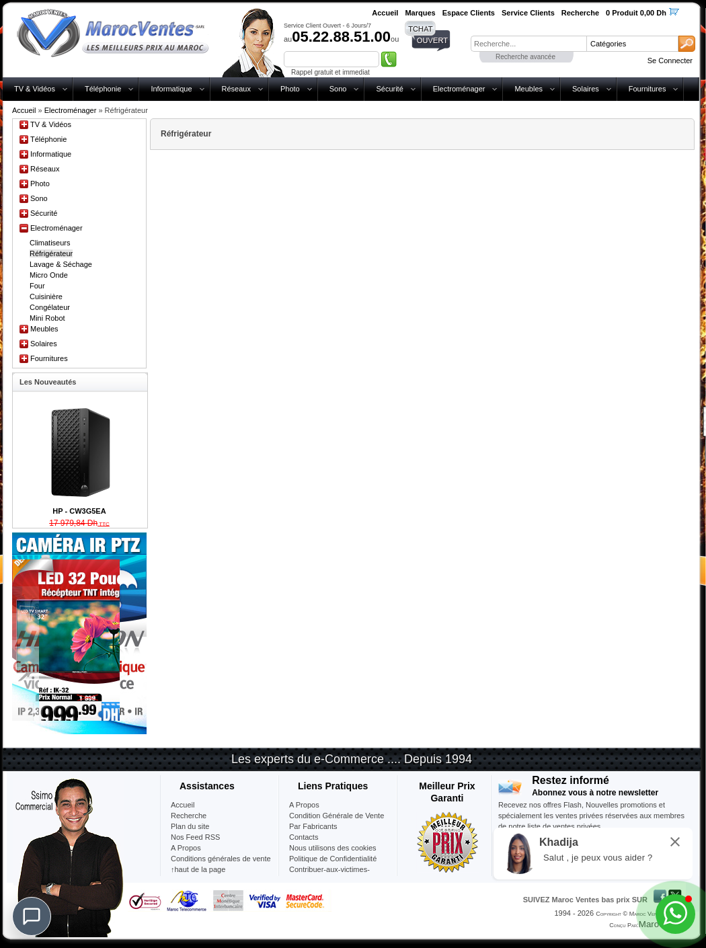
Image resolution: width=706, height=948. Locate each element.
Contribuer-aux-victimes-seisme (329, 874)
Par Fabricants (313, 826)
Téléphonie (103, 89)
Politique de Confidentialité (333, 859)
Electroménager (459, 89)
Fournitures (647, 89)
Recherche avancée (525, 57)
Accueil (24, 110)
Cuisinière (46, 296)
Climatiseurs (50, 243)
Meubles (528, 89)
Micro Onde (49, 275)
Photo (290, 89)
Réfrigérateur (51, 253)
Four (37, 286)
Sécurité (389, 89)
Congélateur (50, 307)
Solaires (585, 89)
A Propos (304, 805)
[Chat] (31, 916)
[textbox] (528, 44)
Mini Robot (47, 318)
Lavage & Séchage (61, 264)
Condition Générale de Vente (336, 816)
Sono (338, 89)
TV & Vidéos (34, 89)
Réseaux (236, 89)
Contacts (303, 837)
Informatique (171, 89)
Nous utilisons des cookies (333, 848)
